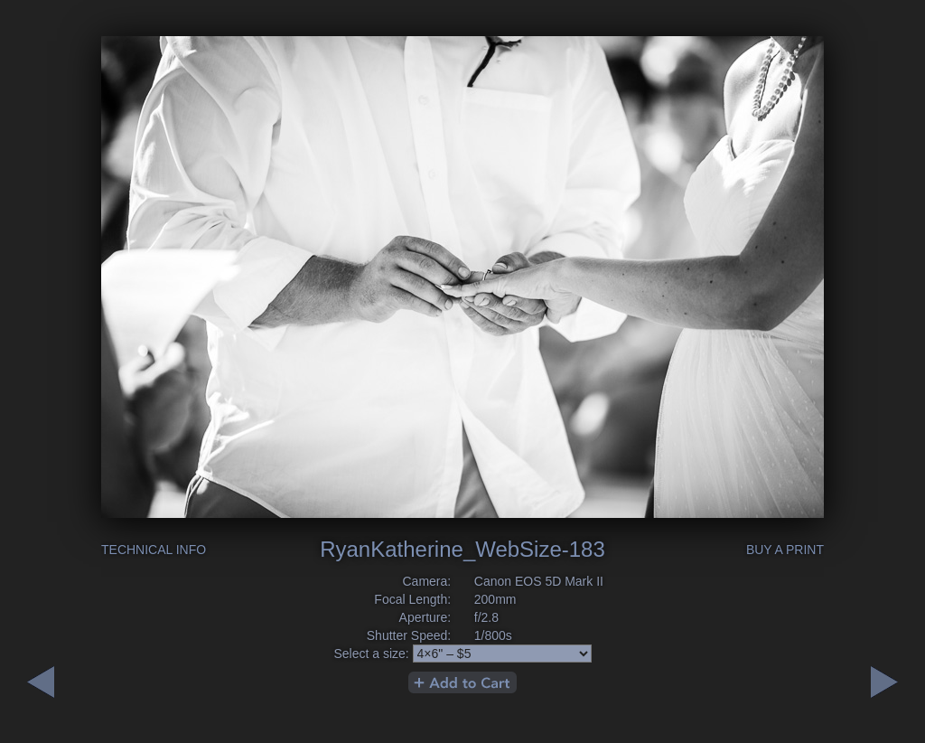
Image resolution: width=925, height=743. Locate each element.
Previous (884, 682)
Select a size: (370, 653)
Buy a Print (785, 549)
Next (40, 682)
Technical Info (153, 549)
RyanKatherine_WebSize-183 (462, 549)
